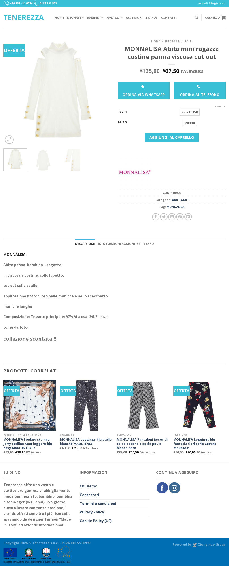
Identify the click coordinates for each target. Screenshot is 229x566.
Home (59, 17)
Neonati (75, 17)
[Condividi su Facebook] (155, 216)
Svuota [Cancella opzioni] (220, 106)
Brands (151, 17)
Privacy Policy (92, 512)
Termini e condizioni (98, 503)
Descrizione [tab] (85, 244)
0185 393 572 (48, 3)
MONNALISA (175, 207)
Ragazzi (114, 17)
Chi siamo (88, 486)
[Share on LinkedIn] (188, 216)
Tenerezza (23, 17)
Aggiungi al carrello (171, 137)
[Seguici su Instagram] (174, 487)
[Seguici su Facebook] (162, 487)
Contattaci (89, 494)
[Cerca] (196, 17)
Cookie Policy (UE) (96, 520)
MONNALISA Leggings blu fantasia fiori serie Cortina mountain (195, 444)
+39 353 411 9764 (21, 3)
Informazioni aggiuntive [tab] (119, 244)
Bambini (95, 17)
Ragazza (172, 41)
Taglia (122, 111)
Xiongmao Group (209, 544)
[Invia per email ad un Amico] (172, 216)
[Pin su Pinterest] (180, 216)
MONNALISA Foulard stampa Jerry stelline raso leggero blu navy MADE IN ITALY (27, 444)
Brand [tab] (148, 244)
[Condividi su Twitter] (164, 216)
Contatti (169, 17)
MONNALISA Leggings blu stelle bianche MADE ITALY (86, 442)
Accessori (134, 17)
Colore (123, 122)
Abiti (188, 41)
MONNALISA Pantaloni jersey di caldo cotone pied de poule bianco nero (142, 444)
